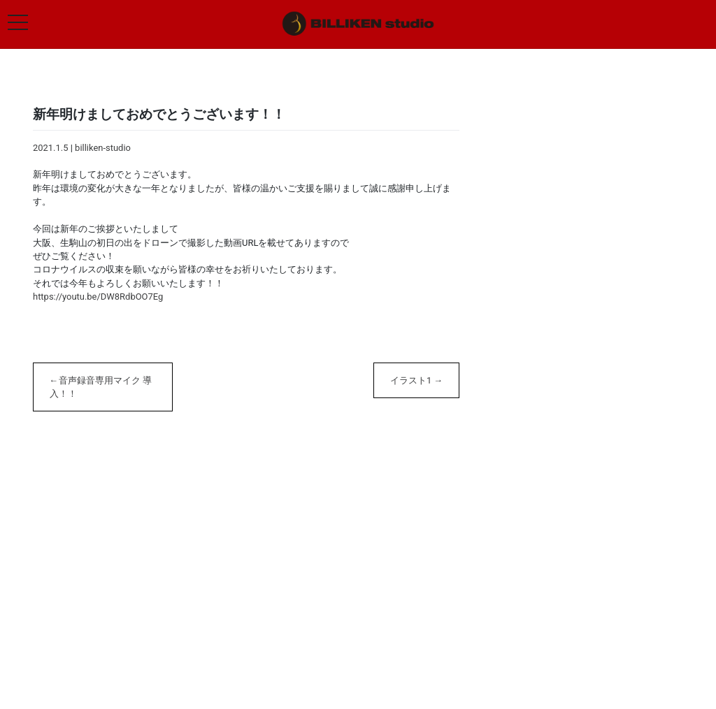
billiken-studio (103, 147)
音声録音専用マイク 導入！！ (101, 387)
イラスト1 (410, 380)
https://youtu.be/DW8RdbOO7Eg (98, 296)
